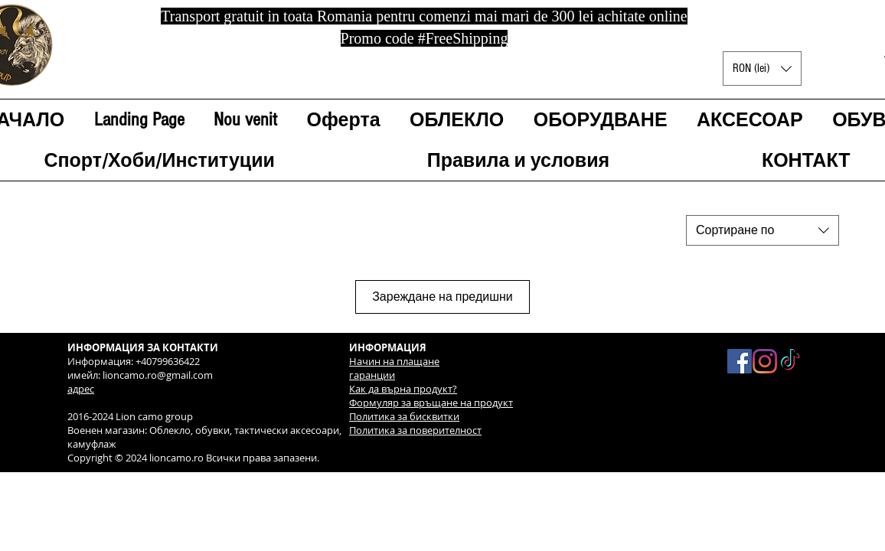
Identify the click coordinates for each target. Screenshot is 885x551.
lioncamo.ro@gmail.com (158, 375)
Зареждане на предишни (442, 297)
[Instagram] (765, 361)
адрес (80, 389)
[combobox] (762, 230)
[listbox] (762, 68)
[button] (762, 68)
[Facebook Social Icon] (739, 361)
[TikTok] (790, 361)
